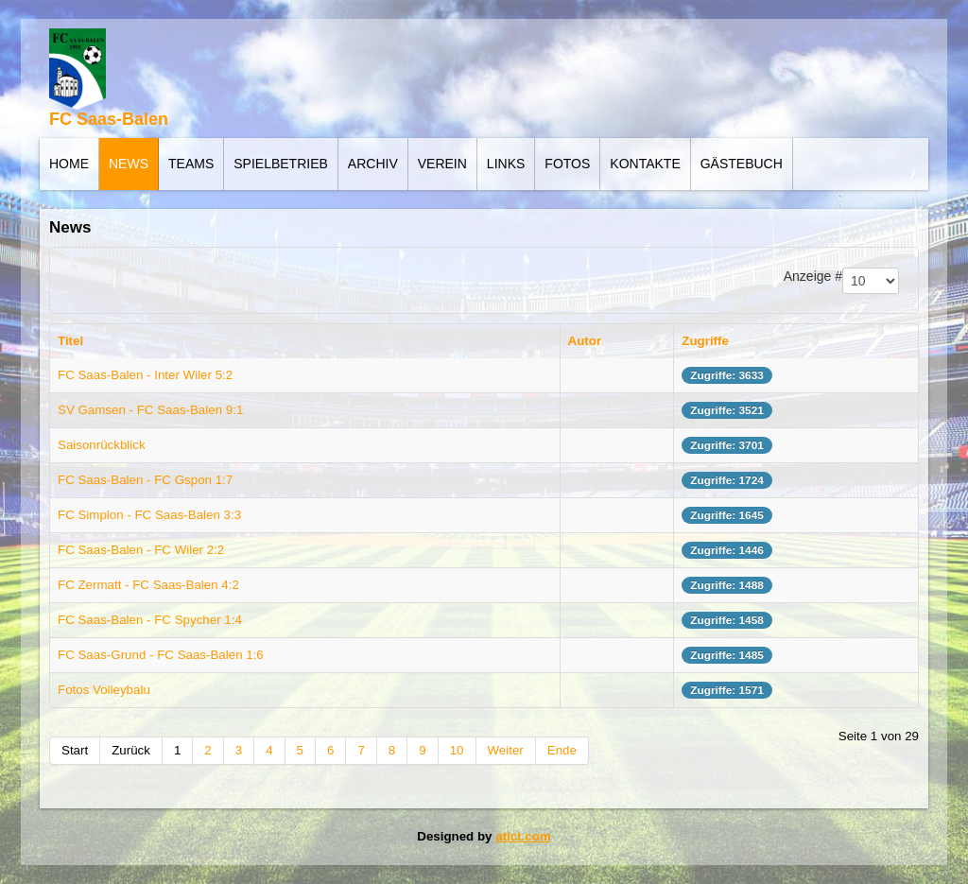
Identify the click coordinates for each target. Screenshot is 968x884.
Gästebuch (741, 163)
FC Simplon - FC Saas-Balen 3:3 (149, 515)
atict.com (523, 836)
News (128, 163)
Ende (562, 750)
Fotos (567, 163)
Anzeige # (813, 276)
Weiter (506, 750)
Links (506, 163)
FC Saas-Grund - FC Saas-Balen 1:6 (161, 655)
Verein (442, 163)
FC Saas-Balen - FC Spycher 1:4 (150, 620)
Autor (585, 341)
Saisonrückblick (102, 445)
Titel (70, 341)
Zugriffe (705, 341)
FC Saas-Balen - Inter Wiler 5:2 (145, 375)
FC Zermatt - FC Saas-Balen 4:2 (148, 585)
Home (69, 163)
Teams (191, 163)
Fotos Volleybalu (104, 690)
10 (457, 750)
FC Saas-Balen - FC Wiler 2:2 (141, 550)
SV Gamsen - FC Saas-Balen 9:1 (150, 410)
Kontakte (645, 163)
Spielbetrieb (280, 163)
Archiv (373, 163)
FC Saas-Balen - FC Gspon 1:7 (145, 480)
